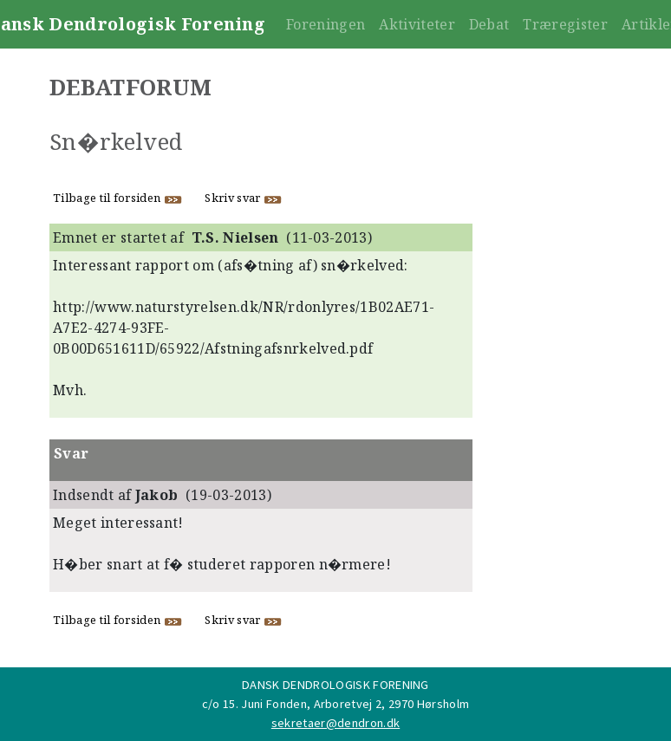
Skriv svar (243, 197)
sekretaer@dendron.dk (335, 723)
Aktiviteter (417, 24)
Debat (489, 24)
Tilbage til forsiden (117, 197)
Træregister (565, 24)
